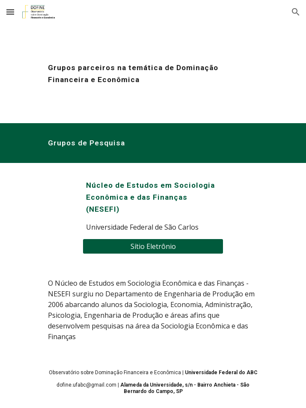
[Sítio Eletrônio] (153, 246)
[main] (153, 73)
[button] (10, 12)
